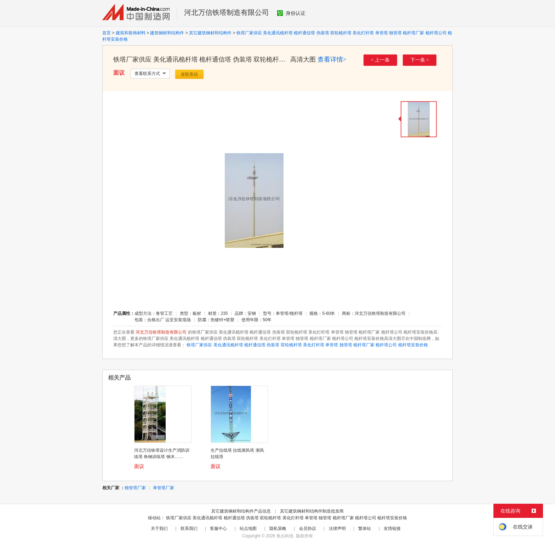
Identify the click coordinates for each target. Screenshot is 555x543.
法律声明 (337, 528)
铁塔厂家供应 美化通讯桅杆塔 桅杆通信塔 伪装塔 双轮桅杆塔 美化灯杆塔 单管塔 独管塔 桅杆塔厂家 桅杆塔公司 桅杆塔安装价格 (307, 344)
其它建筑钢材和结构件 (210, 32)
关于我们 (159, 528)
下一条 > (419, 60)
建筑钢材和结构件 (167, 32)
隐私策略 (277, 528)
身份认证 (291, 13)
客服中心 (218, 528)
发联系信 (189, 74)
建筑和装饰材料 (130, 32)
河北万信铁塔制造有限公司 (226, 12)
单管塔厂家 (163, 487)
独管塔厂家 (135, 487)
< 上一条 (380, 60)
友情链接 (392, 528)
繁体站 (364, 528)
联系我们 (189, 528)
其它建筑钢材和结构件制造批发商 (312, 511)
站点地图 (248, 528)
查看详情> (332, 59)
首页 (106, 32)
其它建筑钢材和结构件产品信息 (241, 511)
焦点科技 (284, 535)
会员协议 (307, 528)
